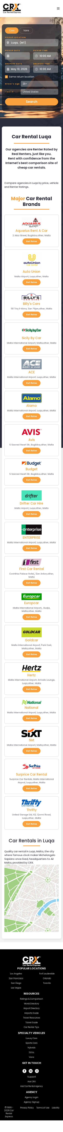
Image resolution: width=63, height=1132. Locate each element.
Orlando (47, 978)
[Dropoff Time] (48, 69)
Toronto (47, 983)
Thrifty (32, 810)
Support (31, 1076)
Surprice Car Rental (31, 774)
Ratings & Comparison (31, 998)
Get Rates (31, 241)
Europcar (31, 603)
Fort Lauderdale (47, 973)
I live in (9, 91)
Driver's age (12, 83)
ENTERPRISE (31, 537)
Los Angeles (16, 973)
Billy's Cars (31, 303)
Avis (31, 440)
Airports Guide (31, 1013)
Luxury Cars (31, 1038)
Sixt (31, 740)
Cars (11, 30)
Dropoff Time (41, 63)
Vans (26, 30)
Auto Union (31, 271)
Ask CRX (32, 1081)
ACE (31, 372)
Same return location (21, 76)
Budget (31, 469)
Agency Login (31, 1097)
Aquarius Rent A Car (31, 230)
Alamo (31, 405)
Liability (55, 1107)
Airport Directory (32, 1008)
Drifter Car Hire (31, 503)
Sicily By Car (31, 338)
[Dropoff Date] (19, 69)
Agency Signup (31, 1102)
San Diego (16, 983)
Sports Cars (31, 1042)
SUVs (31, 1052)
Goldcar (31, 640)
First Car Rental (31, 569)
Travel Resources (31, 1017)
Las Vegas (16, 987)
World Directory (31, 1003)
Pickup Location (15, 37)
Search (31, 101)
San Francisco (16, 978)
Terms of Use (42, 1107)
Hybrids (31, 1047)
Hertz (31, 675)
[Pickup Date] (19, 56)
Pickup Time (40, 50)
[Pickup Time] (48, 56)
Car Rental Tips (31, 1027)
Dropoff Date (13, 63)
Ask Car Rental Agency (31, 1086)
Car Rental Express (9, 1113)
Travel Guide (31, 1022)
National (31, 707)
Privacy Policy (27, 1107)
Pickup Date (12, 50)
